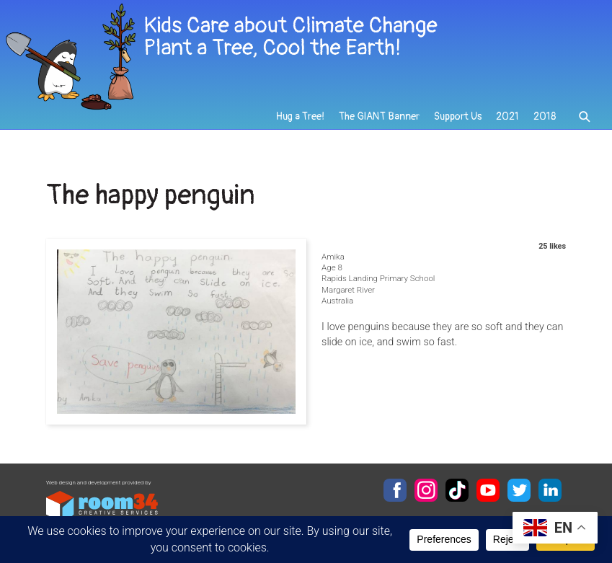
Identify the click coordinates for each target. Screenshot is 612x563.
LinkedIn (550, 490)
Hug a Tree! (300, 116)
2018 (544, 116)
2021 (507, 116)
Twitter (519, 490)
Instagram (426, 490)
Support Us (458, 116)
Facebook (395, 490)
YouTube (488, 490)
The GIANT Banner (379, 116)
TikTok (457, 490)
